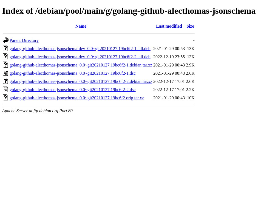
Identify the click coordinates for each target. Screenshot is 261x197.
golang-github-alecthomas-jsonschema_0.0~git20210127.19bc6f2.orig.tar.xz (77, 97)
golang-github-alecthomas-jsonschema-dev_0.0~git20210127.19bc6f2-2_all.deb (80, 56)
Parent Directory (24, 40)
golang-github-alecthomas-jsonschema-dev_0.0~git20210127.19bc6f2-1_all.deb (80, 48)
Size (190, 26)
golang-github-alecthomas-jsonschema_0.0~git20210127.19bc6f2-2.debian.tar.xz (81, 81)
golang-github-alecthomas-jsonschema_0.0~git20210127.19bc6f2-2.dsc (73, 89)
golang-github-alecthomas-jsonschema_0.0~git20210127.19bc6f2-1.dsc (73, 73)
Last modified (169, 26)
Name (80, 26)
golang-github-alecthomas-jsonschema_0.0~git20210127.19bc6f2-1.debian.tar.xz (81, 65)
